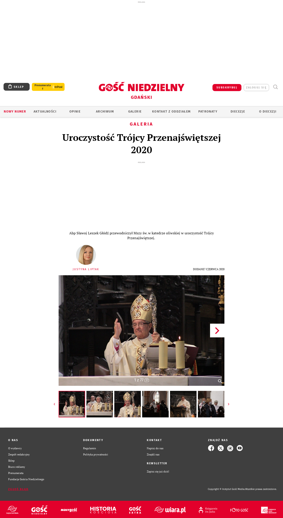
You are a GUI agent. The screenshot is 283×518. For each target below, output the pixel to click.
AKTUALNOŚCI (45, 111)
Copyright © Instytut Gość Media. (226, 489)
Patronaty (207, 111)
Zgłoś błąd (18, 489)
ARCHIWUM (105, 111)
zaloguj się (256, 87)
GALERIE (135, 111)
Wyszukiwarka (275, 87)
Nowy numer (15, 111)
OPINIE (74, 111)
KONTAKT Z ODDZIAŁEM (171, 111)
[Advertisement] (141, 35)
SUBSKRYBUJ (226, 87)
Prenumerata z (42, 87)
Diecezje (238, 111)
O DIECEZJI (267, 111)
